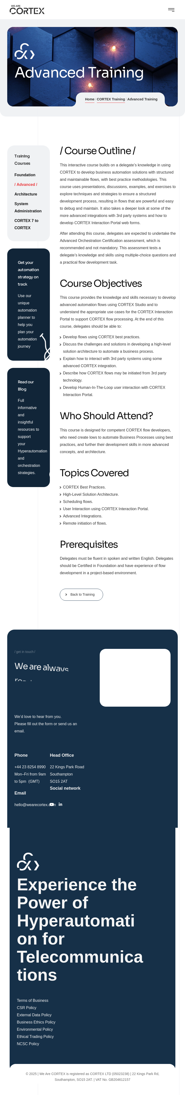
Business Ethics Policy (36, 1022)
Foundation (24, 175)
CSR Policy (26, 1008)
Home (89, 99)
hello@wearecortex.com (35, 805)
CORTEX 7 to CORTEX (26, 224)
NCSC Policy (28, 1044)
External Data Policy (34, 1015)
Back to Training (82, 594)
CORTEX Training (111, 99)
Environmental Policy (35, 1029)
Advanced (26, 184)
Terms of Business (32, 1000)
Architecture (25, 194)
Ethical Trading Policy (35, 1037)
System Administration (28, 207)
